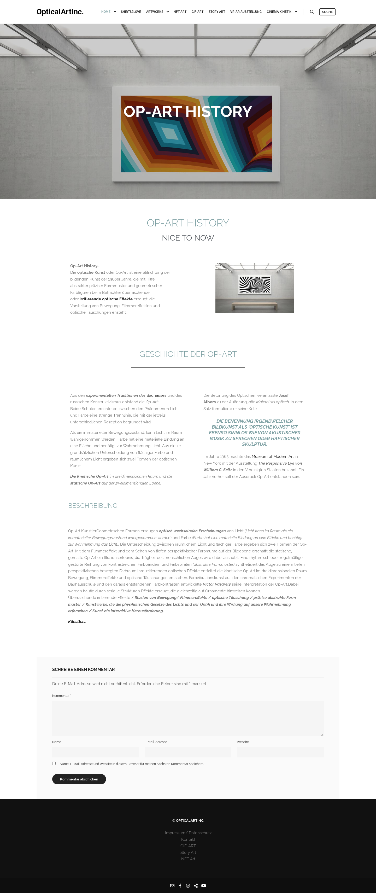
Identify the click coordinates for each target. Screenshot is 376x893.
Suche (327, 12)
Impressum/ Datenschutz (188, 833)
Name (57, 742)
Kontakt (188, 839)
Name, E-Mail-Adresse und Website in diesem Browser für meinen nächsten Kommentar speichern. (132, 764)
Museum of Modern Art (273, 456)
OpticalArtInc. (60, 11)
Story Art (188, 852)
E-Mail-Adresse (157, 742)
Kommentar (61, 696)
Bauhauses (156, 395)
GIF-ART (188, 846)
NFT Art (188, 859)
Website (243, 742)
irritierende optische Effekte (106, 299)
